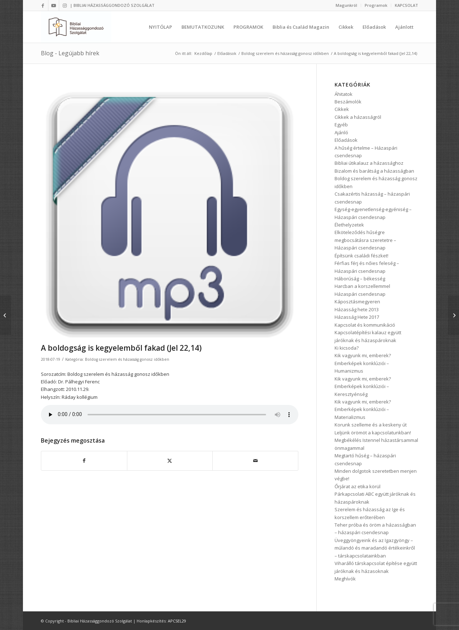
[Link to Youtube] (53, 5)
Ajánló (341, 132)
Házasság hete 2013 (357, 309)
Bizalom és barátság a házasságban (374, 171)
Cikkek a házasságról (358, 117)
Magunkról (346, 5)
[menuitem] (346, 5)
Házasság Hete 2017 (357, 317)
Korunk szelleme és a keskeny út (371, 424)
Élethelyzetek (349, 224)
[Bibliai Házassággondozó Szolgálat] (76, 27)
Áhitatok (343, 94)
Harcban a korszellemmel (362, 286)
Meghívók (345, 578)
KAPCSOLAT (406, 5)
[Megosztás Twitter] (170, 460)
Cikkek (342, 109)
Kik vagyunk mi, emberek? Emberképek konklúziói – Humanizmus (363, 363)
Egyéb (341, 124)
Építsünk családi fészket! (361, 255)
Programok (376, 5)
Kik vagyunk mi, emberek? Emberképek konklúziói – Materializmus (363, 409)
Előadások (346, 140)
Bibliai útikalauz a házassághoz (369, 163)
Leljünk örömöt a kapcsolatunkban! (373, 432)
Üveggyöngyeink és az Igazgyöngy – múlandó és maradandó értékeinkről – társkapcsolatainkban (375, 548)
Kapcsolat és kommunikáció (365, 325)
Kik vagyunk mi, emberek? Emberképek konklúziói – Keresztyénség (363, 386)
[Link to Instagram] (64, 5)
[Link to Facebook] (43, 5)
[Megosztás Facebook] (84, 460)
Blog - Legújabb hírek (70, 53)
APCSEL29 (177, 621)
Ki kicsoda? (347, 348)
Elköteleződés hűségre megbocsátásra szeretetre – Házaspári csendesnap (365, 240)
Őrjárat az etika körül (357, 486)
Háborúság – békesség (360, 278)
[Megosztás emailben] (255, 460)
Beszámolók (348, 101)
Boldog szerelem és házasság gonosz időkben (127, 359)
